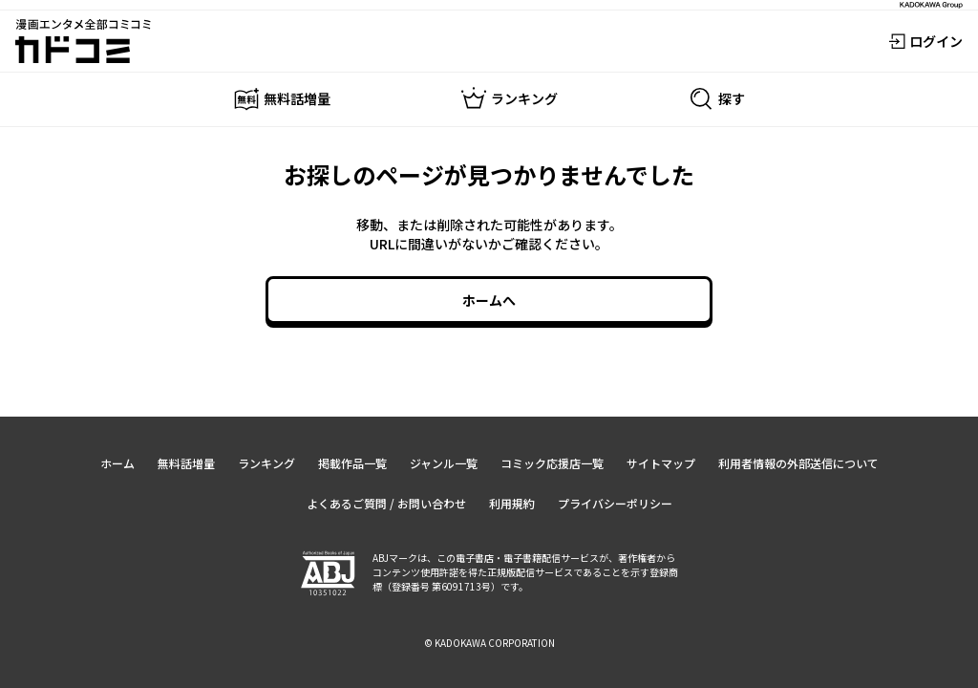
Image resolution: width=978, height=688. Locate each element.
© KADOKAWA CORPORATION (489, 642)
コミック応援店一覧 (552, 463)
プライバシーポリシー (615, 503)
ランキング (266, 463)
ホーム (117, 463)
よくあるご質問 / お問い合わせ (386, 503)
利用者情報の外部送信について (798, 463)
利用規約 (512, 503)
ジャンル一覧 (444, 463)
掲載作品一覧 (352, 463)
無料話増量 (186, 463)
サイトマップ (661, 463)
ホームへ (489, 300)
